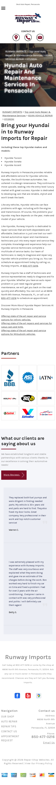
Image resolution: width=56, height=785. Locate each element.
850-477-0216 (30, 265)
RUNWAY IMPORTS (15, 51)
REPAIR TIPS (8, 726)
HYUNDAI (31, 59)
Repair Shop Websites (37, 759)
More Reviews (14, 475)
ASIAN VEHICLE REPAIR (40, 115)
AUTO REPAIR (9, 721)
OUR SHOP (7, 716)
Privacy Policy (44, 763)
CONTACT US (9, 731)
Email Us (49, 742)
